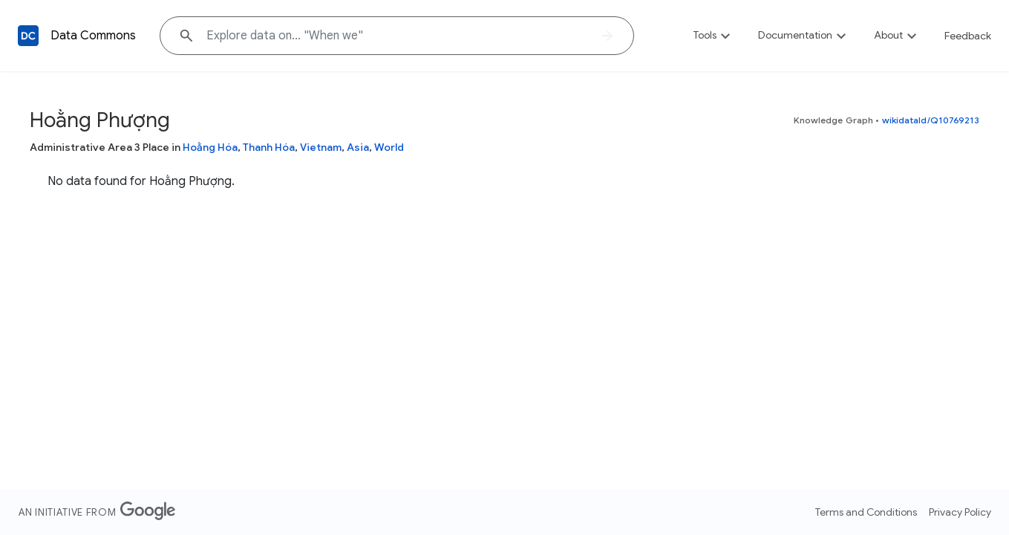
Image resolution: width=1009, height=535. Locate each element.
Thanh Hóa (269, 147)
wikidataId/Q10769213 (931, 120)
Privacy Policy (960, 512)
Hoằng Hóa (210, 147)
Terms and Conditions (866, 512)
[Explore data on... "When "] (396, 35)
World (389, 147)
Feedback (967, 35)
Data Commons (93, 35)
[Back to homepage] (28, 35)
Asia (358, 147)
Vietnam (321, 147)
